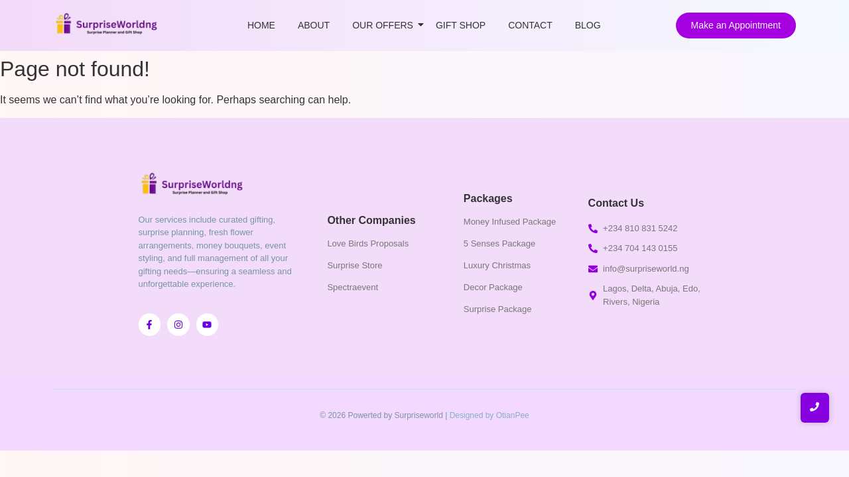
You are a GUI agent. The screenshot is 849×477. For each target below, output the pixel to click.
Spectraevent (352, 287)
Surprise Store (354, 265)
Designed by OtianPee (489, 415)
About (314, 25)
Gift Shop (461, 25)
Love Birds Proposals (368, 243)
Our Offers (385, 25)
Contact (530, 25)
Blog (588, 25)
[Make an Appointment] (736, 25)
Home (261, 25)
